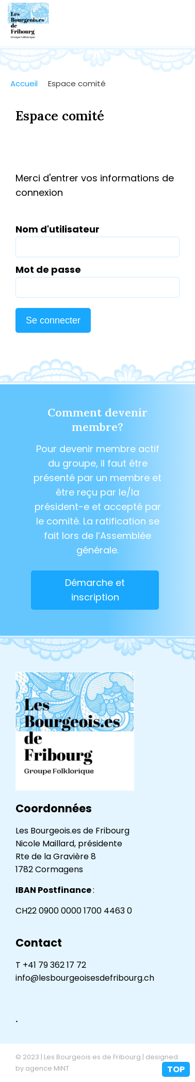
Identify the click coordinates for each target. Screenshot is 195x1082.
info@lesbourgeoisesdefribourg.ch (84, 978)
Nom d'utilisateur (57, 229)
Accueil (24, 83)
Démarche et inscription (95, 590)
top (176, 1069)
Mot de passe (48, 269)
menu (177, 23)
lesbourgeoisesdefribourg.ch (28, 23)
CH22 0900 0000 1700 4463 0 (73, 911)
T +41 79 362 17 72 (50, 965)
